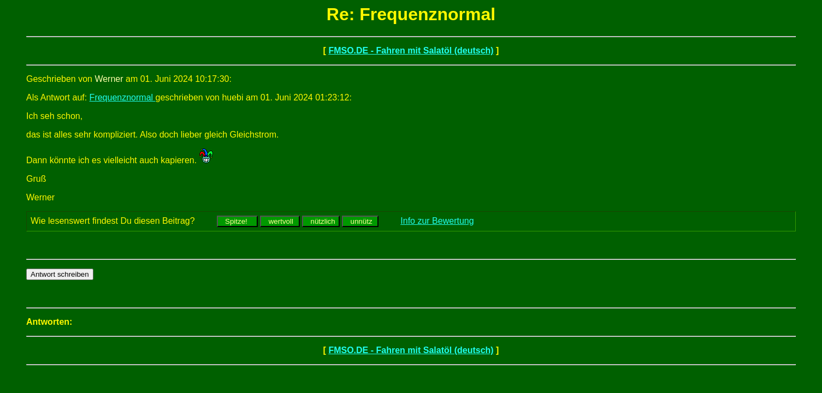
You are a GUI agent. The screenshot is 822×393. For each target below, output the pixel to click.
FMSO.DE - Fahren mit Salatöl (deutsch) (410, 50)
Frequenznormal (123, 97)
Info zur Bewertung (437, 220)
